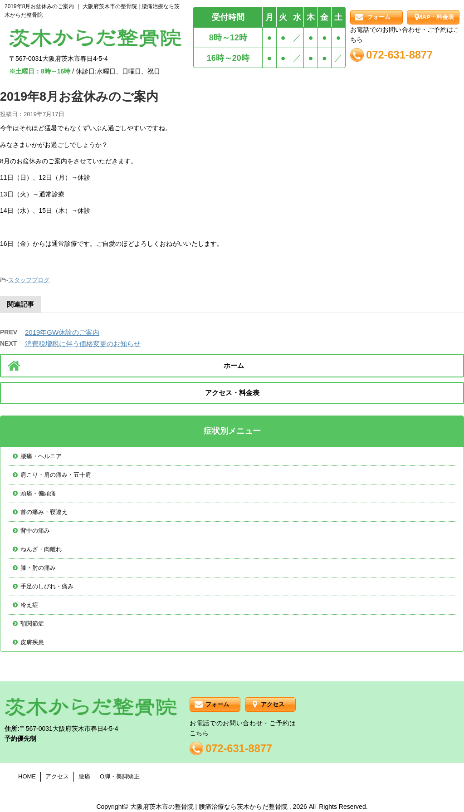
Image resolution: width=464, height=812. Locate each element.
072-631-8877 (399, 55)
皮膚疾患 (32, 642)
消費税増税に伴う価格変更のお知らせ (83, 343)
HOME (27, 776)
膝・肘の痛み (38, 567)
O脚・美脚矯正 (120, 776)
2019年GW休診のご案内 (62, 332)
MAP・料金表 (435, 17)
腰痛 (84, 776)
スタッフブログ (28, 280)
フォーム (379, 17)
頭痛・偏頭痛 (38, 493)
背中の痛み (35, 530)
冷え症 (29, 605)
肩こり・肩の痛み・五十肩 (55, 474)
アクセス (272, 704)
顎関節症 (32, 623)
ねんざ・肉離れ (41, 549)
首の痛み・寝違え (44, 512)
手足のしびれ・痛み (46, 586)
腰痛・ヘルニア (41, 456)
